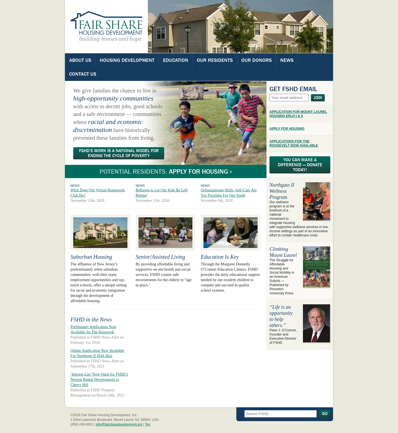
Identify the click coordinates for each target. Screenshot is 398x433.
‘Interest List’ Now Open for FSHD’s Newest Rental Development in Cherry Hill (99, 379)
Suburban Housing (91, 257)
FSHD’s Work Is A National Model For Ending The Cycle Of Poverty (119, 153)
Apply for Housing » (200, 171)
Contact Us (82, 74)
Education (175, 60)
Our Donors (256, 60)
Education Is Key (220, 257)
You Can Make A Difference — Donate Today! (300, 165)
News (287, 60)
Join (318, 98)
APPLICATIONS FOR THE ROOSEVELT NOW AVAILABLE (293, 143)
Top (147, 424)
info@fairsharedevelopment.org (119, 424)
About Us (80, 60)
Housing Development (127, 60)
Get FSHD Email (293, 89)
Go (325, 413)
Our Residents (215, 60)
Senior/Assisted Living (160, 257)
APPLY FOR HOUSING (287, 129)
